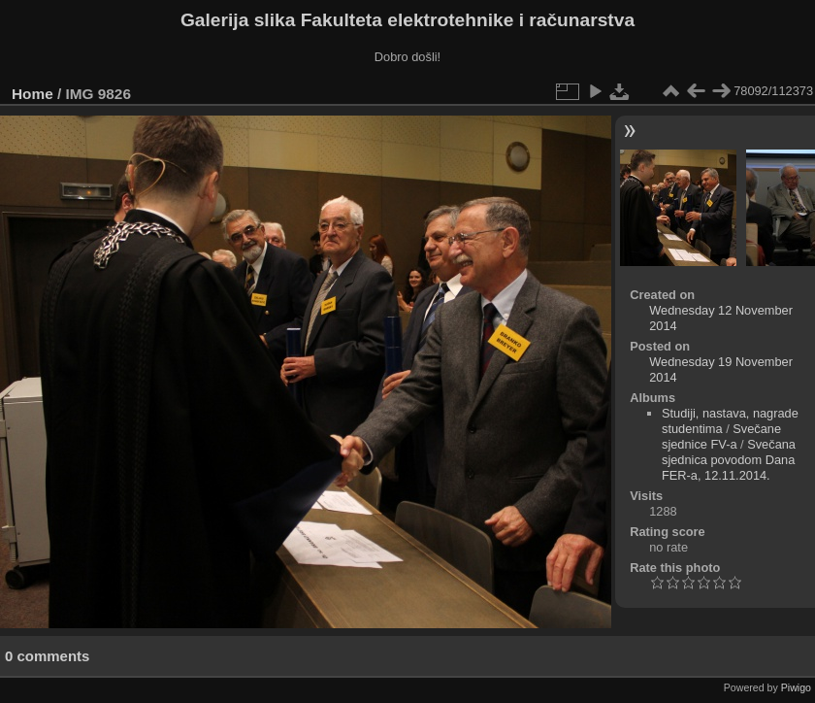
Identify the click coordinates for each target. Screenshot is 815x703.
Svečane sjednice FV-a (721, 436)
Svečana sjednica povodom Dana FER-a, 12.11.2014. (729, 460)
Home (32, 93)
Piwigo (796, 687)
